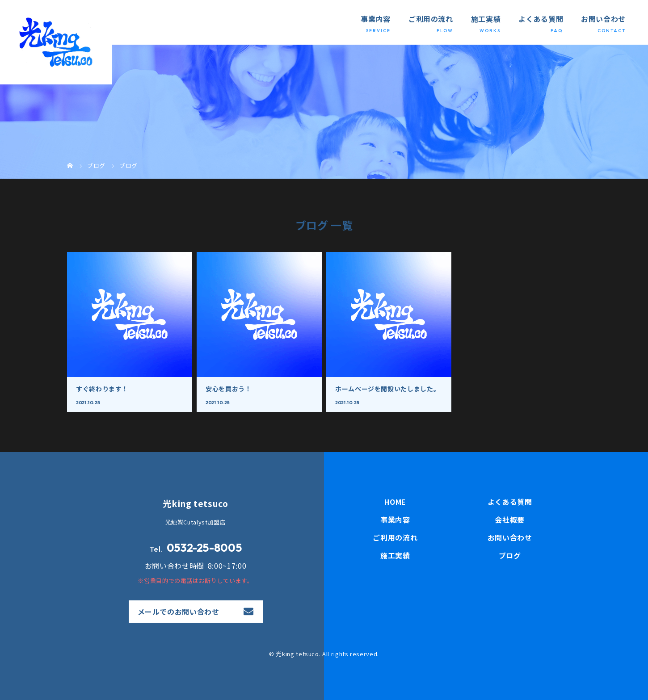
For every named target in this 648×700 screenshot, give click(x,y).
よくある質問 (540, 18)
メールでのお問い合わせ (178, 611)
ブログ (510, 555)
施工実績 (486, 18)
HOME (395, 502)
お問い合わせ (603, 18)
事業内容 (376, 18)
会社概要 (510, 520)
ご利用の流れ (430, 18)
